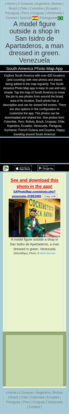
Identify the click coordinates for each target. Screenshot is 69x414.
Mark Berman (48, 253)
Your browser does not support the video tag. (35, 150)
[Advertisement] (34, 293)
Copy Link (50, 196)
